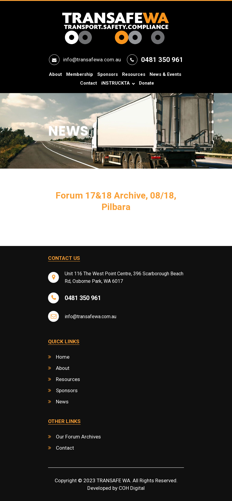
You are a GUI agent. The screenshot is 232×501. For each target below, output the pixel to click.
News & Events (165, 74)
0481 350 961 (162, 59)
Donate (146, 83)
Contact (88, 83)
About (55, 74)
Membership (79, 74)
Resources (133, 74)
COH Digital (132, 488)
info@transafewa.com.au (92, 60)
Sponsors (107, 74)
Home (62, 357)
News (62, 402)
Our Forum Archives (78, 437)
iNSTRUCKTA (115, 83)
